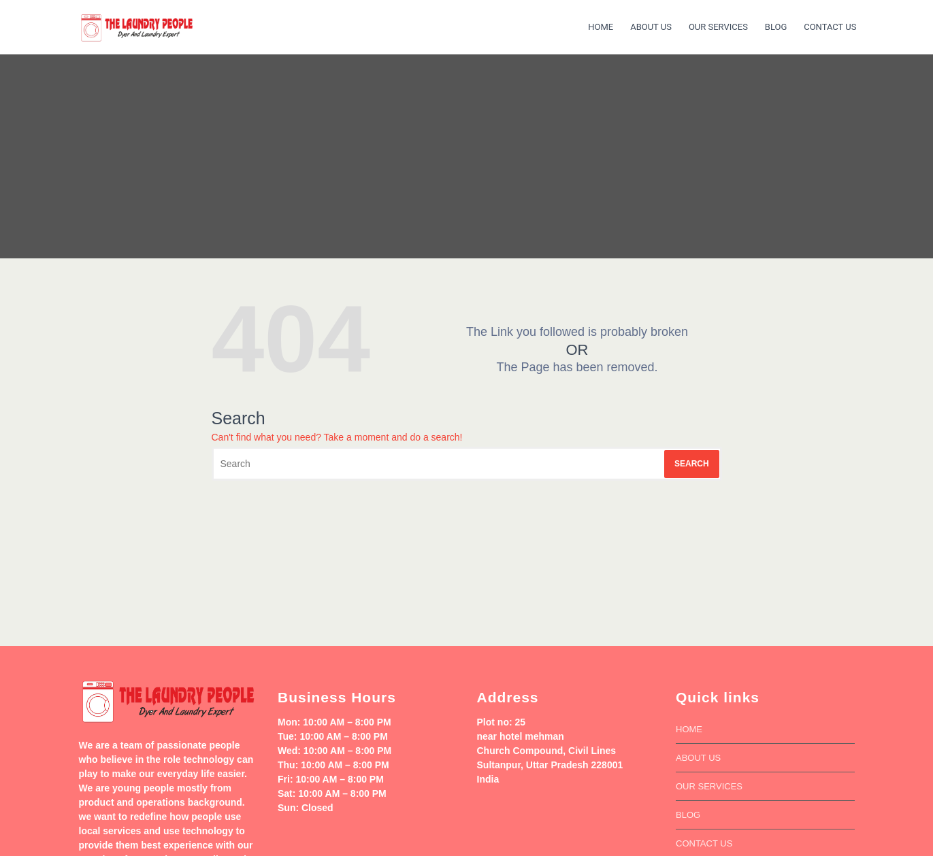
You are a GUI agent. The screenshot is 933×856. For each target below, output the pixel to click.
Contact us (830, 27)
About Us (651, 27)
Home (600, 27)
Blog (776, 27)
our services (718, 27)
